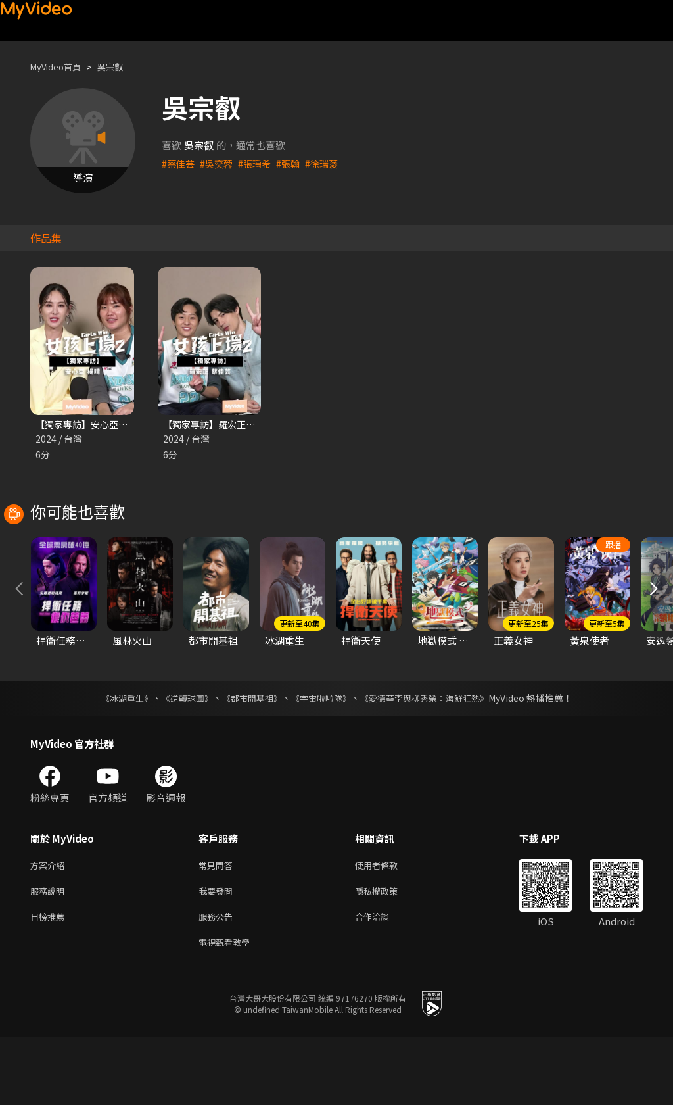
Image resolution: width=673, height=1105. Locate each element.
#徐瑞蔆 (329, 163)
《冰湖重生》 (115, 757)
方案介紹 (50, 926)
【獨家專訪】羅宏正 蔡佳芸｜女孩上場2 (250, 424)
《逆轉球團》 (179, 757)
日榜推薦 (50, 981)
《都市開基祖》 (248, 757)
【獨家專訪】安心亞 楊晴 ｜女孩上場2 (118, 424)
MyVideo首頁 (60, 67)
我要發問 (218, 953)
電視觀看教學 (228, 1009)
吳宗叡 (121, 67)
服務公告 (218, 981)
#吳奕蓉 (219, 163)
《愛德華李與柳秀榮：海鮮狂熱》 (432, 757)
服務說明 (50, 953)
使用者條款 (387, 926)
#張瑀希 (259, 163)
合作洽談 (382, 981)
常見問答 (218, 926)
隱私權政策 (387, 953)
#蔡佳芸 (179, 163)
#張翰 (294, 163)
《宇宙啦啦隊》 (322, 757)
